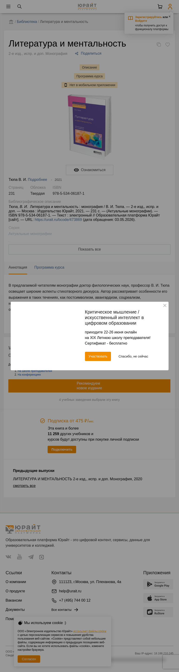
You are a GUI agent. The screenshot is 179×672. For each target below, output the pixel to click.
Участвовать (98, 356)
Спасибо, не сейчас (133, 356)
